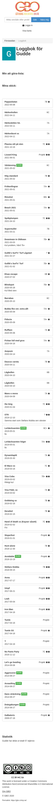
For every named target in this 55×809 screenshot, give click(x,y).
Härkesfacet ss (12, 133)
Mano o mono (11, 393)
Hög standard (11, 176)
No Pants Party (12, 651)
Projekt (42, 155)
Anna (7, 577)
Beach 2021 (10, 207)
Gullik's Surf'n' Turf (14, 263)
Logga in (27, 25)
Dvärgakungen (12, 704)
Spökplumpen (11, 218)
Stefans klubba (12, 567)
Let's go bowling (13, 662)
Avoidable (9, 556)
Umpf (7, 588)
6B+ (45, 197)
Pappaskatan (11, 102)
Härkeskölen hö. (13, 123)
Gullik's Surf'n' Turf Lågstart (18, 253)
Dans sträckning (13, 694)
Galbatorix (10, 715)
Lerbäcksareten (12, 428)
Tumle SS (9, 630)
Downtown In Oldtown (15, 239)
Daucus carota (12, 362)
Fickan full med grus (14, 340)
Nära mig (44, 20)
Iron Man (9, 609)
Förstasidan (9, 41)
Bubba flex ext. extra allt (16, 309)
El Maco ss (10, 466)
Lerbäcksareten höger (15, 442)
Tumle (7, 620)
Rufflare (8, 330)
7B (46, 102)
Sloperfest (10, 535)
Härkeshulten (11, 112)
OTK (7, 414)
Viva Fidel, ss (11, 490)
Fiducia (8, 319)
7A (48, 123)
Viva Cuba (9, 476)
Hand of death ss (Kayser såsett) (20, 522)
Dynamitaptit (11, 455)
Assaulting (10, 683)
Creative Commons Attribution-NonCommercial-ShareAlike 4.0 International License (27, 784)
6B (46, 274)
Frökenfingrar (11, 186)
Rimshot (9, 197)
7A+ (45, 186)
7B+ (45, 239)
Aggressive (10, 673)
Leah (7, 599)
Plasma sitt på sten (14, 144)
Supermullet (10, 229)
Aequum (9, 351)
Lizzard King (11, 155)
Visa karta (27, 31)
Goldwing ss (11, 500)
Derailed (9, 511)
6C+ (45, 428)
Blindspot (9, 284)
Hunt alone (10, 546)
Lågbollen (9, 372)
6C (48, 112)
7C (44, 144)
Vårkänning (10, 165)
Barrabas (9, 298)
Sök (35, 20)
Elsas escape (11, 274)
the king (8, 404)
